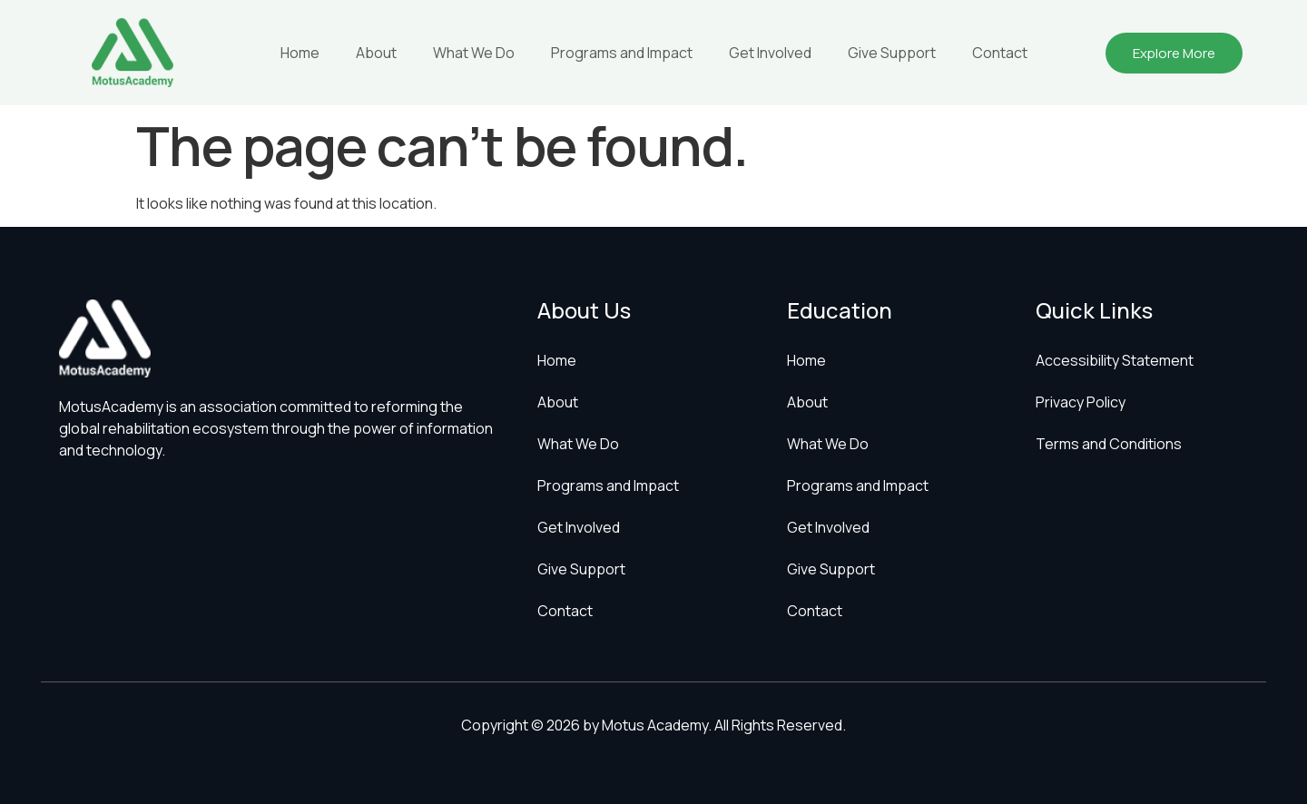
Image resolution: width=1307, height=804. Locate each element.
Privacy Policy (1080, 402)
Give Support (892, 53)
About (376, 53)
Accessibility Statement (1115, 360)
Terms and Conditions (1109, 444)
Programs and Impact (622, 53)
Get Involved (770, 53)
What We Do (474, 53)
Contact (999, 53)
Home (299, 53)
